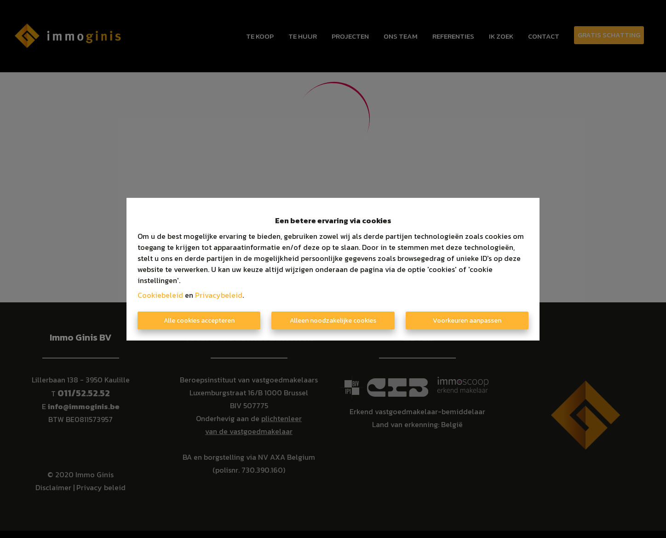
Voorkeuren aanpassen (467, 320)
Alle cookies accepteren (199, 320)
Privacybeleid (218, 295)
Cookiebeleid (160, 295)
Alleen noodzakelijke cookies (333, 320)
